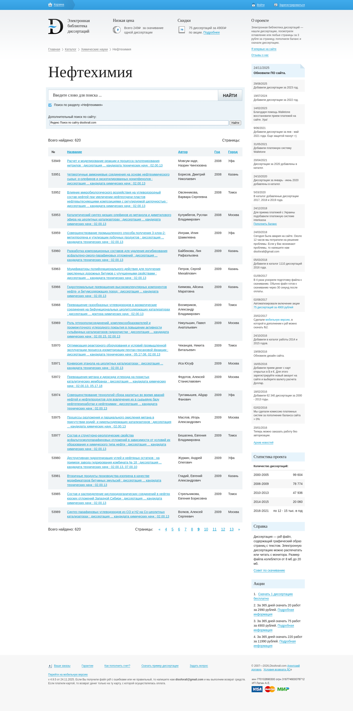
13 (232, 529)
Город (233, 152)
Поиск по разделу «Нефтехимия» (75, 105)
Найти (230, 95)
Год (217, 152)
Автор (183, 152)
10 (206, 529)
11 (215, 529)
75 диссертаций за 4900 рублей (273, 307)
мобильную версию (277, 319)
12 (223, 529)
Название (74, 152)
